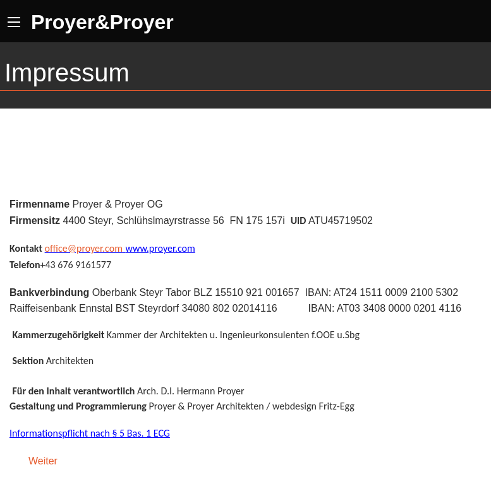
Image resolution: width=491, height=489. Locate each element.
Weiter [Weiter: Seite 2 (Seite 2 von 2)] (43, 461)
